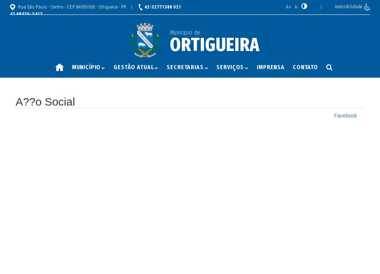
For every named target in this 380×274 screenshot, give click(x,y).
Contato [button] (305, 67)
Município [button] (89, 67)
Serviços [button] (232, 67)
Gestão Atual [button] (136, 67)
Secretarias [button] (187, 67)
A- (296, 7)
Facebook (345, 116)
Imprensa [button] (271, 67)
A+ (288, 7)
